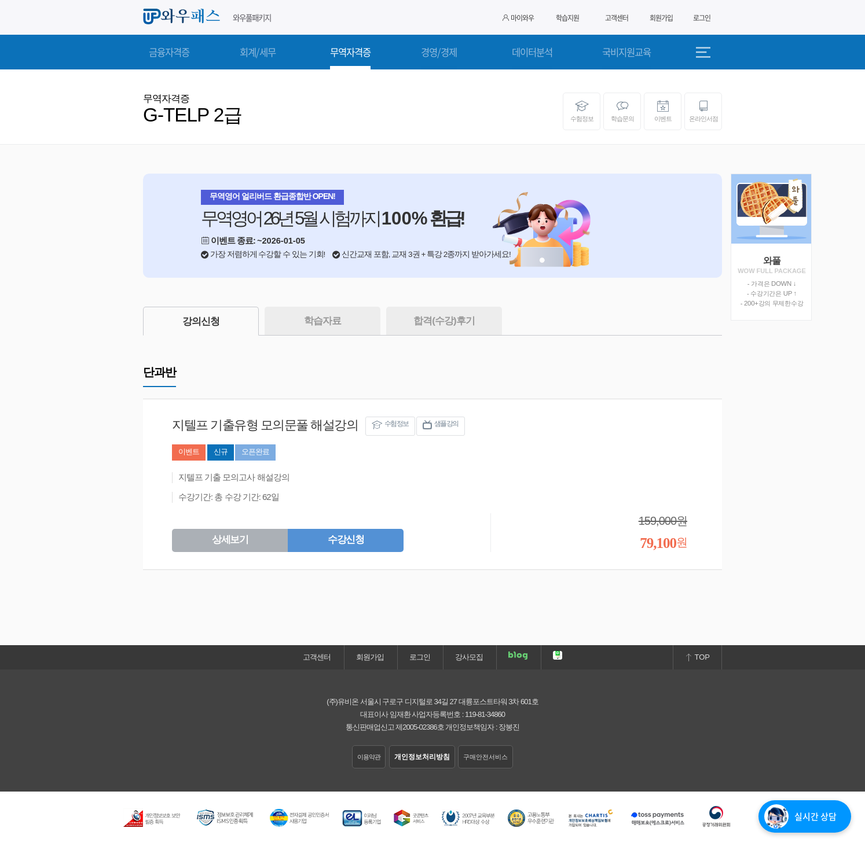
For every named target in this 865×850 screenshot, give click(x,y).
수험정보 (581, 111)
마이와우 (518, 18)
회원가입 (661, 18)
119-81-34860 (485, 714)
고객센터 (616, 18)
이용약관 (368, 756)
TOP (697, 657)
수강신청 (346, 539)
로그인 (701, 18)
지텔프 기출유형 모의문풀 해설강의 (265, 425)
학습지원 (567, 18)
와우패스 (183, 17)
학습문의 (622, 111)
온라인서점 (703, 111)
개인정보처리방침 (422, 757)
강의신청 (200, 321)
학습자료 (322, 320)
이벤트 (662, 111)
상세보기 (230, 539)
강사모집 (469, 657)
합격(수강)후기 (443, 320)
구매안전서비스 (485, 756)
